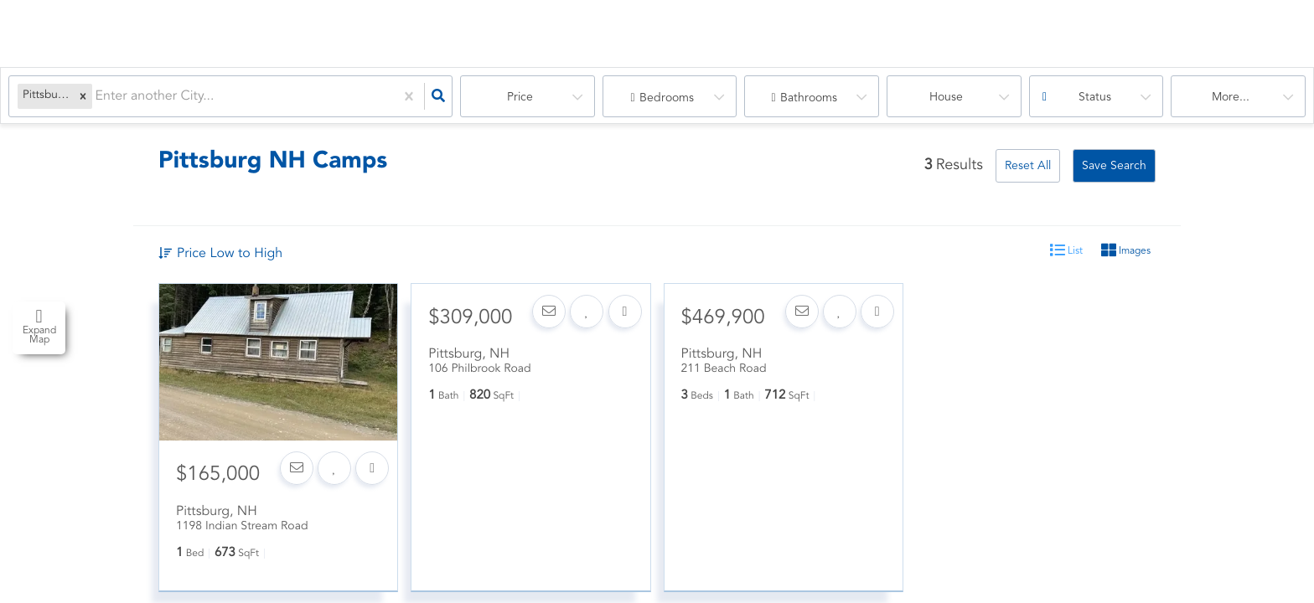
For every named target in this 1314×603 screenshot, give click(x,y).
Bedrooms (666, 98)
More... (1230, 97)
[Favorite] (333, 478)
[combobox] (97, 97)
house (946, 97)
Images (1126, 250)
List (1066, 250)
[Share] (372, 478)
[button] (83, 97)
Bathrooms (808, 98)
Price (520, 97)
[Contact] (295, 478)
